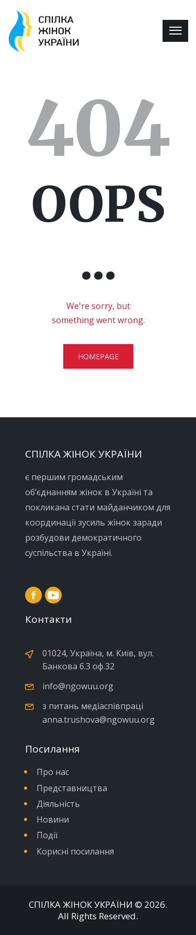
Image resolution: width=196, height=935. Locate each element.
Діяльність (58, 803)
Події (47, 835)
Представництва (72, 788)
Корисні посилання (75, 851)
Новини (53, 819)
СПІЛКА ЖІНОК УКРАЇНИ (81, 904)
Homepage (98, 356)
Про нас (53, 772)
